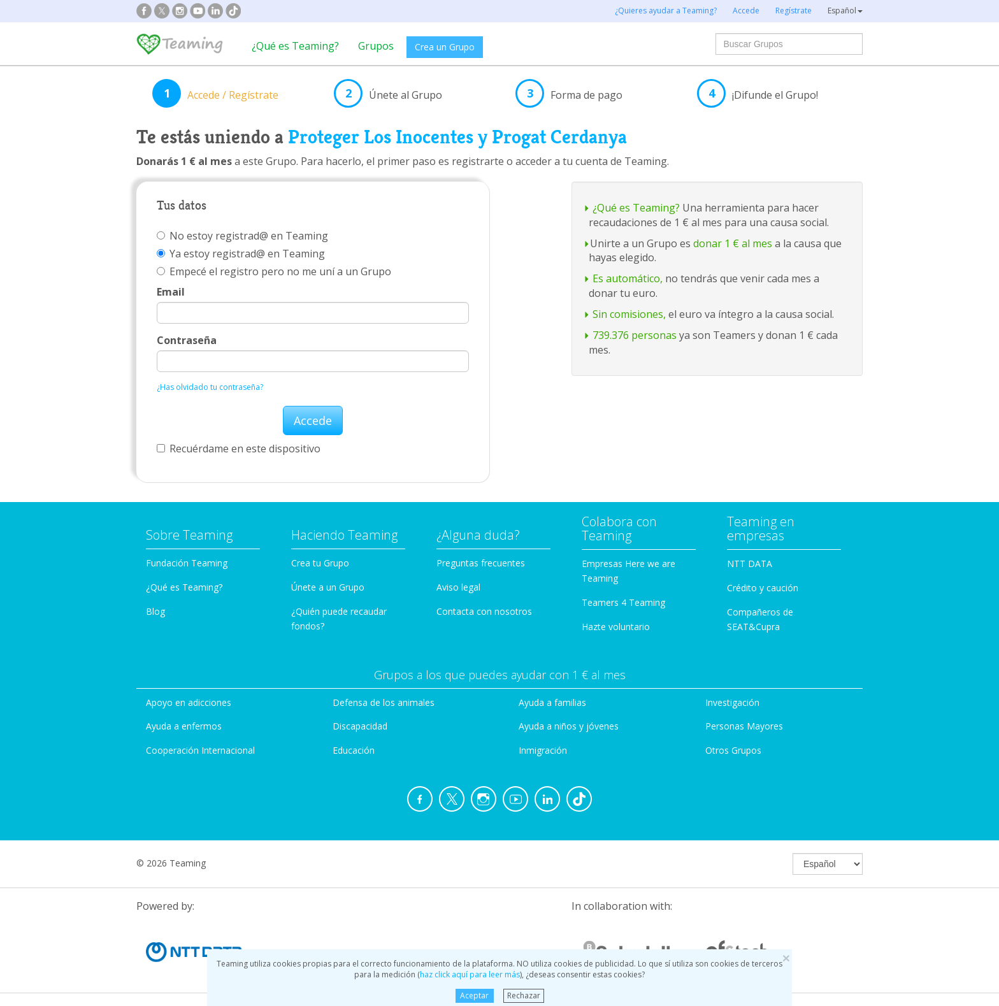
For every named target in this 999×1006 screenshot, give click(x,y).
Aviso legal (458, 587)
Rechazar (523, 995)
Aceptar (474, 995)
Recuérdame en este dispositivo (238, 449)
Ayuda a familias (552, 702)
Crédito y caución (762, 588)
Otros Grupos (733, 750)
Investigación (732, 702)
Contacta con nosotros (484, 611)
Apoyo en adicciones (188, 702)
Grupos (376, 46)
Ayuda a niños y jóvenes (569, 726)
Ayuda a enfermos (184, 726)
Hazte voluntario (616, 627)
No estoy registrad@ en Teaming (242, 236)
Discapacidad (360, 726)
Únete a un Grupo (327, 587)
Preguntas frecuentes (480, 563)
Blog (155, 611)
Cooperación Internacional (200, 750)
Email (171, 292)
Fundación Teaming (186, 563)
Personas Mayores (744, 726)
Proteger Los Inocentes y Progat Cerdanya (457, 137)
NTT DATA (749, 563)
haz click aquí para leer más (470, 974)
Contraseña (187, 340)
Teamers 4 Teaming (623, 602)
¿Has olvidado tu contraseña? (210, 387)
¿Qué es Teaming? (295, 46)
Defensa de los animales (384, 702)
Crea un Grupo (445, 47)
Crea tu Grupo (320, 563)
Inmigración (543, 750)
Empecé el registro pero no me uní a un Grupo (274, 271)
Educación (354, 750)
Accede (313, 420)
